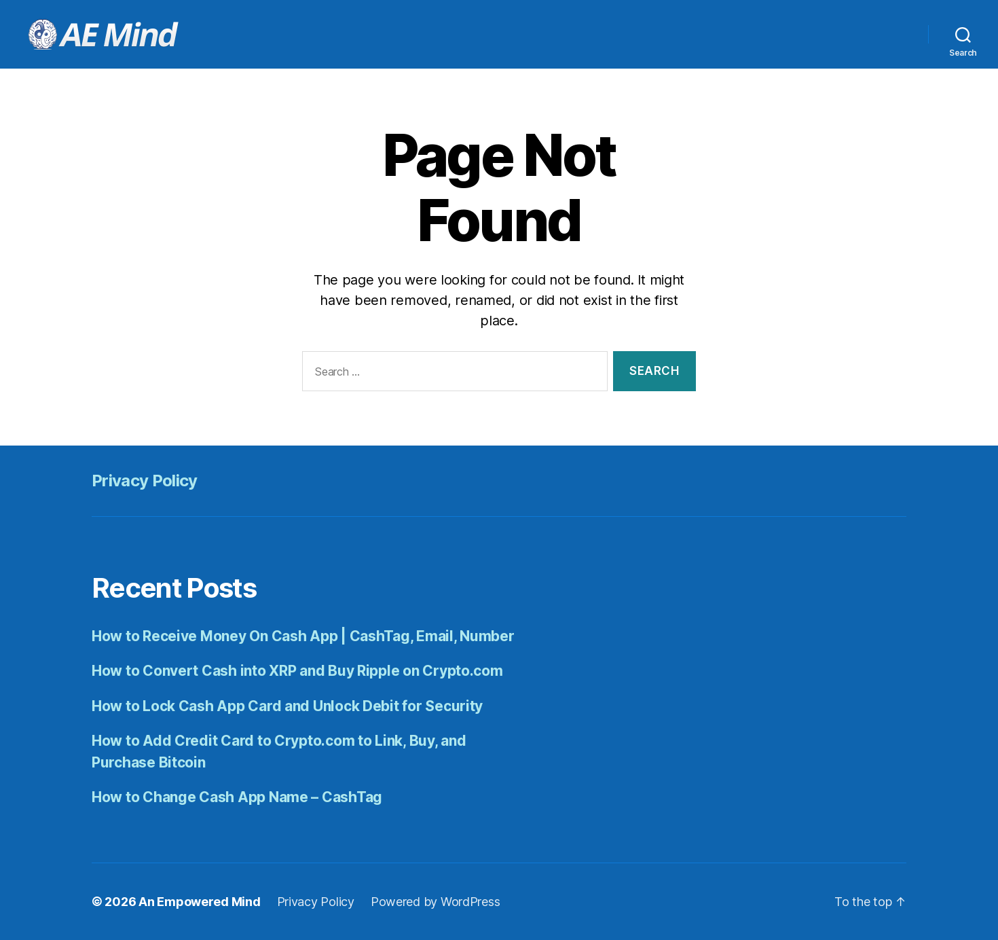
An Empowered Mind (199, 901)
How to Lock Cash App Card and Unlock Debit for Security (287, 706)
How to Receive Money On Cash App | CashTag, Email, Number (303, 636)
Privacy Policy (145, 480)
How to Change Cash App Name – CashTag (237, 797)
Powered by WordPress (435, 901)
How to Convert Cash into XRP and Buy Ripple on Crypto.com (297, 670)
